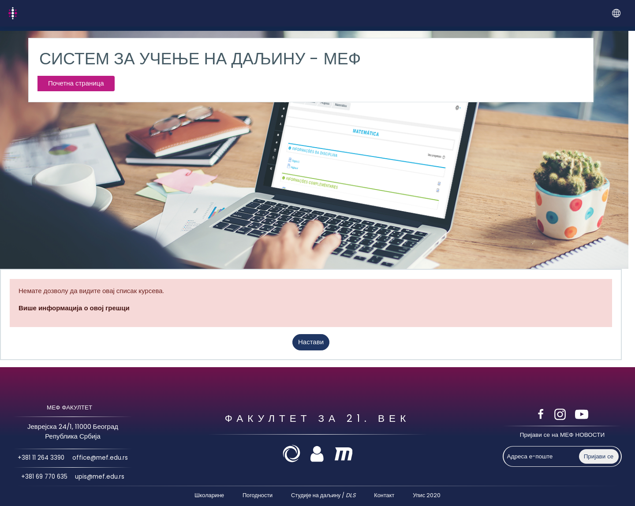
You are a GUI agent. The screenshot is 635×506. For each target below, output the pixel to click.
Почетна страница (76, 83)
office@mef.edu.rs (101, 458)
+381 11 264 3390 (41, 458)
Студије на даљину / (323, 495)
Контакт (384, 495)
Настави (311, 341)
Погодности (258, 495)
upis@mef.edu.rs (100, 477)
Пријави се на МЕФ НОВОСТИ (562, 435)
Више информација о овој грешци (74, 308)
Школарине (209, 495)
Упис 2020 (427, 495)
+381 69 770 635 (44, 477)
